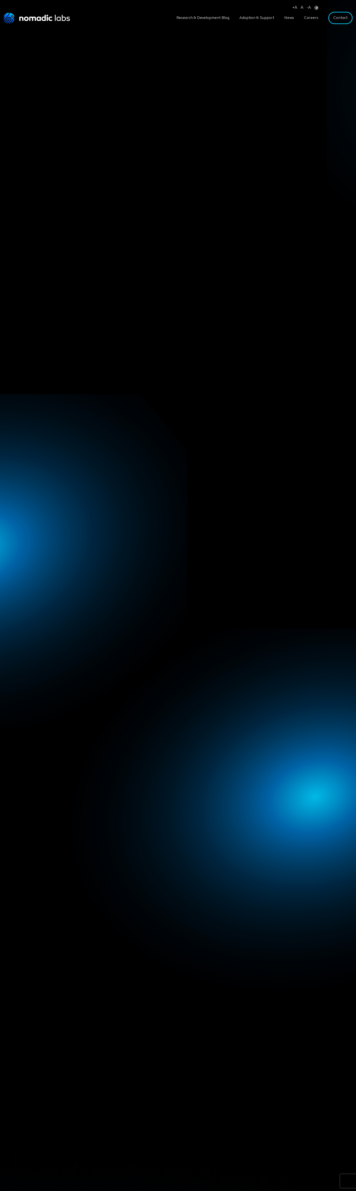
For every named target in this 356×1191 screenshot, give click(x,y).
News (289, 18)
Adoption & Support (256, 18)
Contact (340, 18)
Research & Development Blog (202, 18)
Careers (311, 18)
